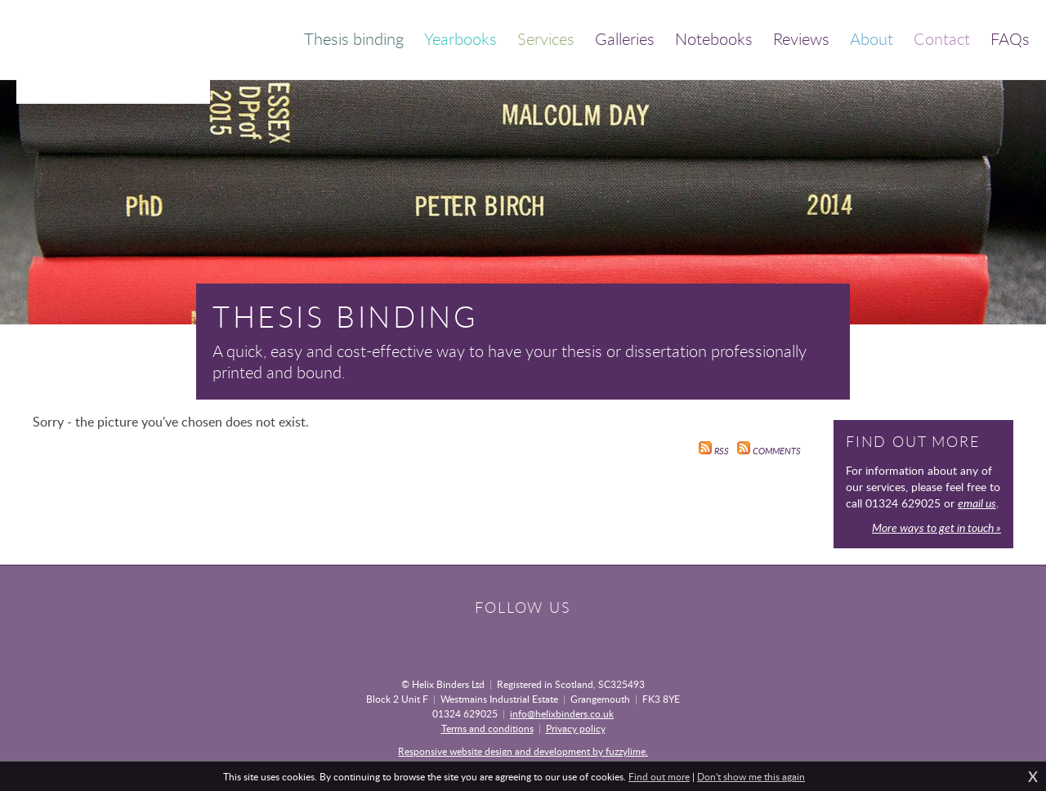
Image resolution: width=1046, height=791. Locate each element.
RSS (714, 451)
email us (977, 503)
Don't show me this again (751, 776)
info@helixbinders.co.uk (562, 713)
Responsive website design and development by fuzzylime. (523, 750)
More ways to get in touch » (936, 527)
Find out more (659, 776)
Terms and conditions (487, 728)
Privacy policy (576, 728)
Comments (769, 451)
